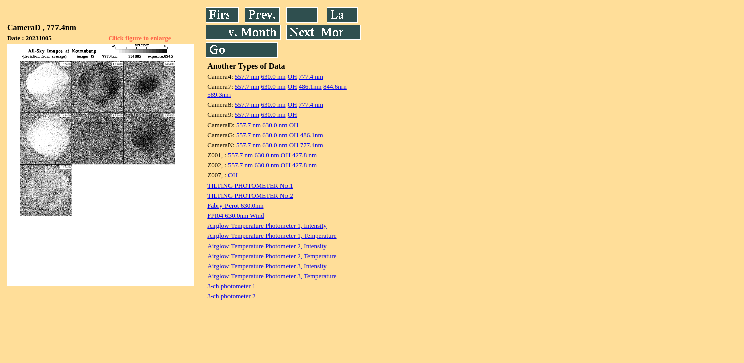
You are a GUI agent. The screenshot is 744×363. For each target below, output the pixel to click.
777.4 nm (311, 76)
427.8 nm (304, 155)
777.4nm (311, 145)
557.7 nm (247, 76)
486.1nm (310, 86)
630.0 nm (273, 76)
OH (292, 76)
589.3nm (219, 94)
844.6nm (335, 86)
